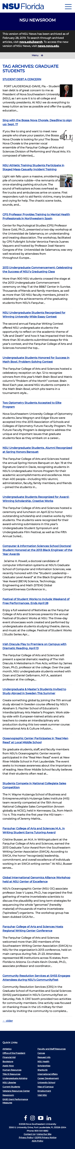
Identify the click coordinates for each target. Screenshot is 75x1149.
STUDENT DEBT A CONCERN (22, 79)
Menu (37, 55)
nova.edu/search (31, 42)
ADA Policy (37, 1141)
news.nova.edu (48, 46)
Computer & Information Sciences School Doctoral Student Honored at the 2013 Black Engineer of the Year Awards (37, 550)
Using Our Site (44, 1134)
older (8, 1020)
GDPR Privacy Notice (45, 1137)
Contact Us (29, 1134)
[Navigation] (68, 6)
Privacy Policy (26, 1137)
